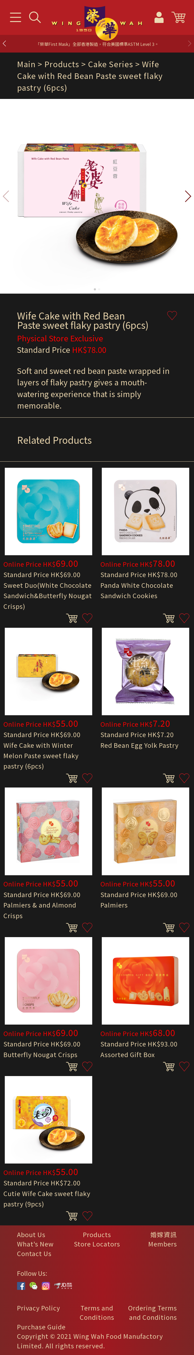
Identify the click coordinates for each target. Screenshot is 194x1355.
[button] (189, 43)
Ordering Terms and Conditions (152, 1312)
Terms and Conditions (97, 1312)
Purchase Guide (41, 1326)
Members (162, 1243)
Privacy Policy (38, 1307)
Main (26, 63)
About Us (31, 1234)
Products (97, 1234)
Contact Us (34, 1253)
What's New (35, 1243)
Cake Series (110, 63)
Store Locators (97, 1243)
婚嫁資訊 (163, 1234)
